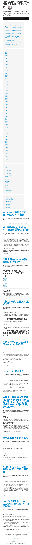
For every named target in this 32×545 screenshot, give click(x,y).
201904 (6, 112)
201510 (6, 53)
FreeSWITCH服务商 (8, 198)
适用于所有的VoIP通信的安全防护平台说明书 (13, 30)
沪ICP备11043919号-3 (16, 538)
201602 (6, 59)
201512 (6, 56)
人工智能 (6, 182)
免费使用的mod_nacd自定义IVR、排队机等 (13, 33)
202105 (6, 127)
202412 (6, 153)
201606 (6, 66)
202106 (6, 128)
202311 (6, 142)
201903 (6, 110)
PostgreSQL (7, 181)
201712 (6, 93)
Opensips (6, 179)
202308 (6, 141)
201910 (6, 118)
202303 (6, 139)
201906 (6, 113)
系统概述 (5, 278)
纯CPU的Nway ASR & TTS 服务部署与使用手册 (13, 28)
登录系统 (5, 279)
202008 (6, 125)
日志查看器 (6, 283)
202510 (6, 158)
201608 (6, 69)
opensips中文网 (8, 201)
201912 (6, 121)
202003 (6, 124)
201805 (6, 99)
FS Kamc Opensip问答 (9, 202)
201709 (6, 89)
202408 (6, 147)
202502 (6, 155)
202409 (6, 148)
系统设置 (5, 284)
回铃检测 (6, 185)
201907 (6, 115)
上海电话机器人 (8, 204)
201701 (6, 76)
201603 (6, 61)
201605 (6, 64)
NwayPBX (7, 178)
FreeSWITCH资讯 (8, 173)
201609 (6, 70)
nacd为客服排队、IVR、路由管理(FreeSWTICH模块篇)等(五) (11, 45)
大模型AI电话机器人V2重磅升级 (11, 32)
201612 (6, 75)
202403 (6, 144)
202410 (6, 150)
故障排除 (5, 286)
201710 (6, 90)
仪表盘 (5, 280)
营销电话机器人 (8, 207)
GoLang (6, 176)
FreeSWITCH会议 (8, 170)
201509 (6, 52)
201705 (6, 82)
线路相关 (6, 188)
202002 (6, 122)
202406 (6, 145)
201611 (6, 73)
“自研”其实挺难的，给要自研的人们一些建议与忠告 (13, 43)
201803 (6, 98)
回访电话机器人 (8, 205)
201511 (6, 55)
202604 (6, 161)
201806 (6, 101)
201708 (6, 87)
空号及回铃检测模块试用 (9, 40)
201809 (6, 104)
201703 (6, 79)
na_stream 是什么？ (8, 35)
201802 (6, 96)
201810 (6, 105)
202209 (6, 135)
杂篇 (5, 187)
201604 (6, 62)
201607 (6, 67)
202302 (6, 138)
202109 (6, 133)
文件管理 (5, 281)
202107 (6, 130)
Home (5, 18)
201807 (6, 102)
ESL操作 (6, 167)
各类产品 (6, 184)
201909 (6, 116)
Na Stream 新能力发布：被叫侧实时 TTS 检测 (13, 26)
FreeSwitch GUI (8, 168)
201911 (6, 119)
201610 (6, 72)
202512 (6, 159)
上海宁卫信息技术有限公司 (10, 199)
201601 (6, 58)
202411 (6, 151)
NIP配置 (5, 285)
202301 (6, 136)
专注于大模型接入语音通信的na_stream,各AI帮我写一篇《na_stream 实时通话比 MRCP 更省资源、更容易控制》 (13, 37)
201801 (6, 95)
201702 (6, 78)
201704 (6, 81)
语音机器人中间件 (8, 190)
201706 (6, 84)
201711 (6, 92)
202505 (6, 156)
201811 (6, 107)
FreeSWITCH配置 (8, 175)
